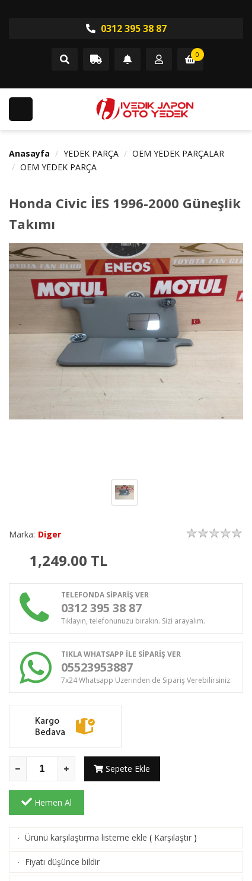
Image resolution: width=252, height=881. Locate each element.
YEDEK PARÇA (91, 153)
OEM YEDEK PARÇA (58, 167)
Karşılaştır (173, 803)
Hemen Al (205, 768)
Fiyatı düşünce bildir (62, 828)
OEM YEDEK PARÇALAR (178, 153)
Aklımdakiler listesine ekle (73, 852)
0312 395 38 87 (126, 28)
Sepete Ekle (122, 768)
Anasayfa (29, 153)
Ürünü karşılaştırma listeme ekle (86, 803)
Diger (49, 534)
